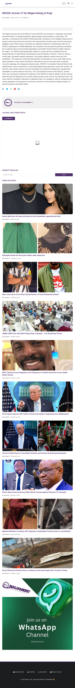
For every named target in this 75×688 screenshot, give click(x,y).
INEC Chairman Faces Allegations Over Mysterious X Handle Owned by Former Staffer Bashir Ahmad (34, 374)
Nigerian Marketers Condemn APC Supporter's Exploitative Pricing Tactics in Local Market (36, 531)
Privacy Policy (56, 672)
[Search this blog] (28, 174)
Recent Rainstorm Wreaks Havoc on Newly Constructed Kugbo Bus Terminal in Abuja (34, 570)
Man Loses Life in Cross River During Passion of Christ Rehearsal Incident (30, 294)
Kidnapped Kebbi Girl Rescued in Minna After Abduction (23, 255)
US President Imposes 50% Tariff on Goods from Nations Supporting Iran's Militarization (35, 414)
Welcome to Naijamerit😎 (46, 679)
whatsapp (43, 672)
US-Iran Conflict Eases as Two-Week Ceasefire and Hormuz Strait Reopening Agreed (34, 453)
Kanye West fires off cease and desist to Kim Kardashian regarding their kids (31, 216)
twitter (32, 672)
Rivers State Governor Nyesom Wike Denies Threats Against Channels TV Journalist (34, 492)
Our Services (18, 672)
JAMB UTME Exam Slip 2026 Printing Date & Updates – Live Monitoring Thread (32, 333)
